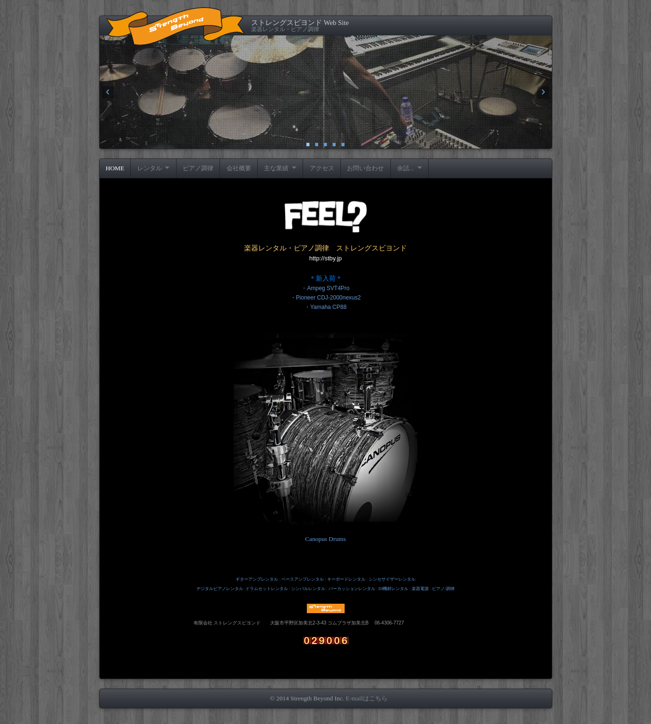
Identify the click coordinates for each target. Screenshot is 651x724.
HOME (115, 168)
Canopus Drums (325, 538)
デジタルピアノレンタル (219, 588)
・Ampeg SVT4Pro (325, 288)
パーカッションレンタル (352, 588)
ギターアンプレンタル (257, 579)
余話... (405, 168)
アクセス (322, 168)
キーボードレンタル (346, 579)
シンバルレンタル (308, 588)
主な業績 (276, 168)
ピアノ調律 (198, 168)
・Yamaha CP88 (325, 307)
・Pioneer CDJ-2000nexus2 (325, 297)
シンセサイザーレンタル (392, 579)
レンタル (149, 168)
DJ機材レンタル (393, 588)
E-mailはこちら (366, 698)
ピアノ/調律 (443, 588)
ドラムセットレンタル (266, 588)
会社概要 (239, 168)
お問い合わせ (365, 168)
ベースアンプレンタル (302, 579)
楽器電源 (420, 588)
